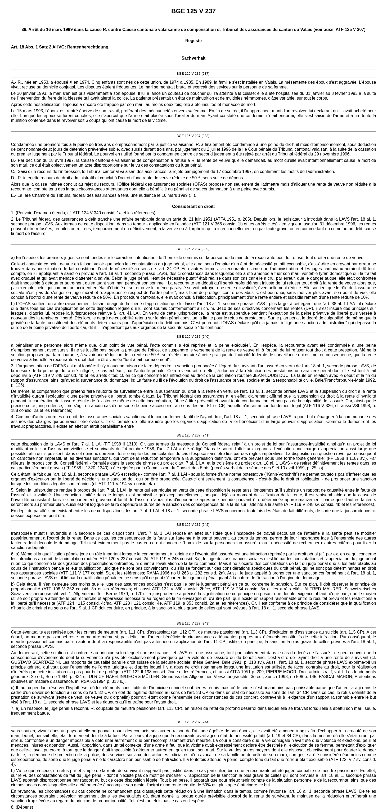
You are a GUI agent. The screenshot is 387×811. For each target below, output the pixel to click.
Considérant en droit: (193, 206)
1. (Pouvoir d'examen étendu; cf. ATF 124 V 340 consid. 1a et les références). (83, 213)
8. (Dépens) (22, 807)
